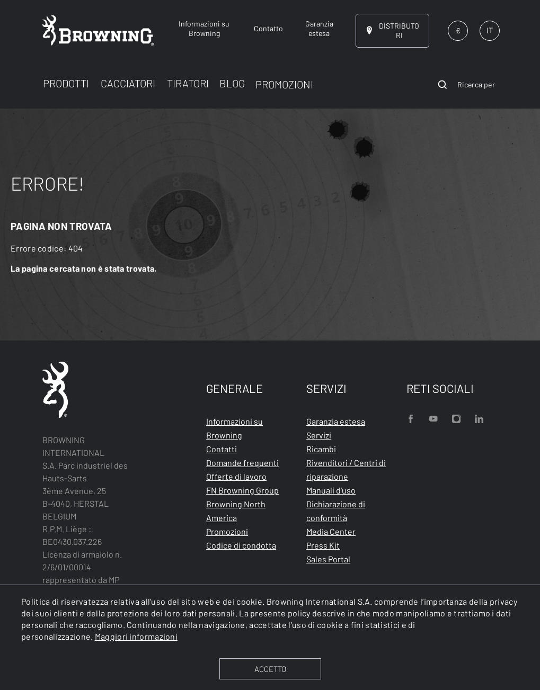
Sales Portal (328, 559)
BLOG (232, 83)
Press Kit (323, 545)
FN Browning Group (242, 490)
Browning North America (235, 511)
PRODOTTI (66, 83)
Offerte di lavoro (236, 476)
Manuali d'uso (331, 490)
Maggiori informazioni (136, 636)
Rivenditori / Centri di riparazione (346, 469)
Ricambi (321, 449)
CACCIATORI (128, 83)
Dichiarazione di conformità (335, 511)
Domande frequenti (242, 463)
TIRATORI (188, 83)
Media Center (331, 531)
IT (489, 30)
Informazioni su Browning (234, 428)
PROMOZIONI (284, 84)
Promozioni (227, 531)
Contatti (221, 449)
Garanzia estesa (335, 421)
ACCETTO (270, 669)
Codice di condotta (241, 545)
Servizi (318, 435)
